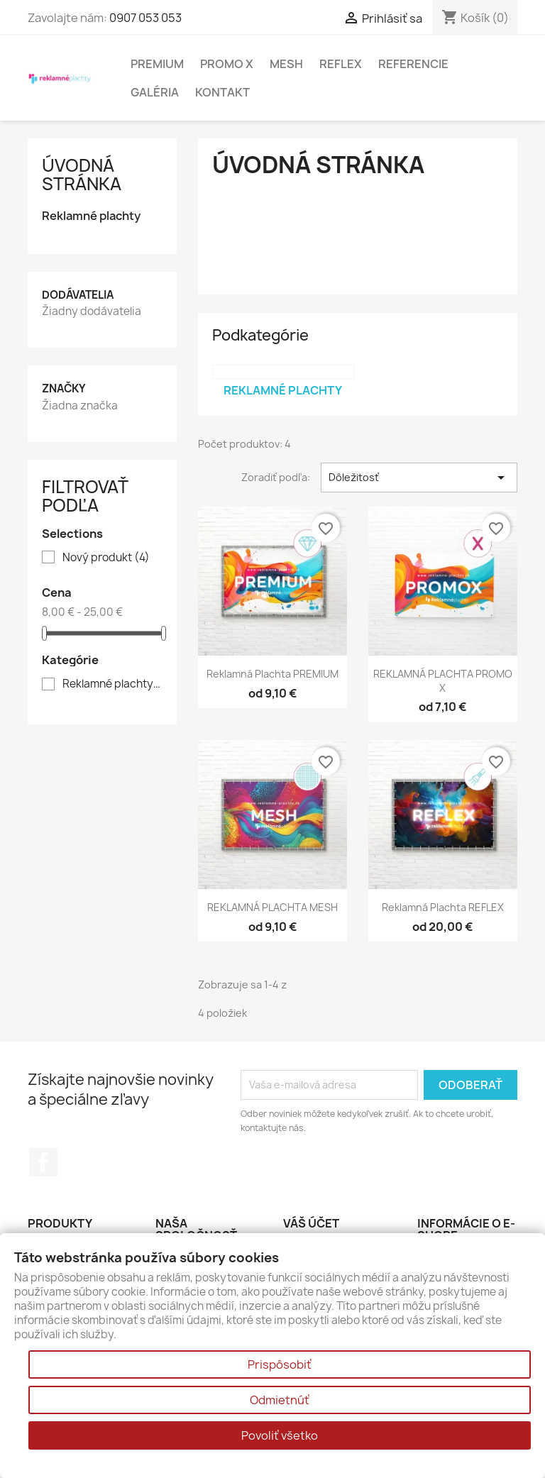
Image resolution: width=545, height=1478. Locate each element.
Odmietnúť (279, 1400)
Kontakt (222, 92)
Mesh (286, 64)
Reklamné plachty (91, 216)
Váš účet (311, 1223)
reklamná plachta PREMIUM (272, 673)
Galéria (155, 92)
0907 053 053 (145, 18)
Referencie (413, 64)
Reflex (340, 64)
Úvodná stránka (81, 174)
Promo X (226, 64)
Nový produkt (106, 558)
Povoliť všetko (279, 1435)
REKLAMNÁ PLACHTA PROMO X (442, 681)
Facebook (43, 1162)
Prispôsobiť (280, 1364)
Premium (157, 64)
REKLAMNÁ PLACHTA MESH (272, 907)
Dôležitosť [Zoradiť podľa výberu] (419, 477)
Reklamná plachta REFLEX (443, 907)
